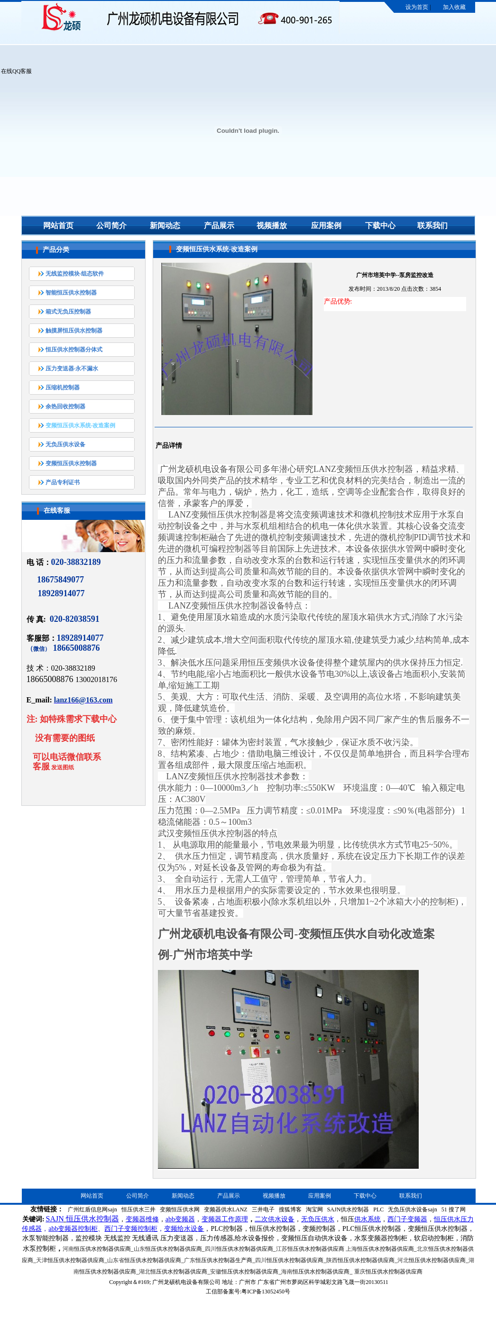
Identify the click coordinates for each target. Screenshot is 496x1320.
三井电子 (263, 1209)
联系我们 (432, 226)
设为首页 (416, 7)
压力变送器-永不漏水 (72, 368)
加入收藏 (454, 7)
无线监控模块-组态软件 (75, 273)
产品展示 (219, 226)
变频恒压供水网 (180, 1209)
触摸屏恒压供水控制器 (74, 330)
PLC (378, 1209)
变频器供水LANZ (226, 1209)
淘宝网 (314, 1209)
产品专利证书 (63, 482)
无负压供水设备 (65, 444)
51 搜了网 (453, 1209)
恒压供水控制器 (92, 1219)
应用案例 (326, 226)
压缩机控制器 (63, 387)
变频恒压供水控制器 (71, 463)
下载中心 (380, 226)
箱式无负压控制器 (68, 311)
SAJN (55, 1219)
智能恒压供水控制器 (71, 292)
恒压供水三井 (138, 1209)
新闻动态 (165, 226)
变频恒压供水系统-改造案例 (81, 425)
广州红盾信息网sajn (92, 1209)
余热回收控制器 (65, 406)
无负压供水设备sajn (412, 1209)
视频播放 (272, 226)
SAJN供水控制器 (348, 1209)
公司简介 (111, 226)
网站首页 (58, 226)
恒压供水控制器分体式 (74, 349)
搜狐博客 (290, 1209)
